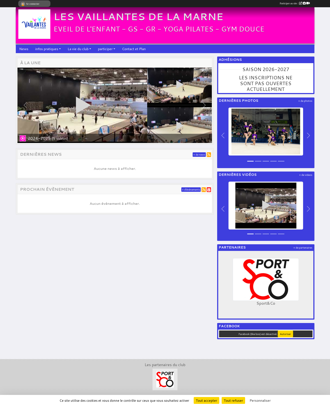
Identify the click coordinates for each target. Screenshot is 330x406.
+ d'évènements (191, 189)
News (23, 49)
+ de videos (305, 174)
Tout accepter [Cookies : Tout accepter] (206, 400)
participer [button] (105, 49)
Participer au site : (295, 3)
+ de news (199, 154)
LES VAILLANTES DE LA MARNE (138, 16)
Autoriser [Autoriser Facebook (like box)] (285, 334)
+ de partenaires (302, 247)
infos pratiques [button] (46, 49)
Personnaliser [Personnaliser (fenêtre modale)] (260, 400)
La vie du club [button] (78, 49)
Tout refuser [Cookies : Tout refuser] (233, 400)
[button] (25, 105)
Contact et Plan (134, 49)
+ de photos (305, 100)
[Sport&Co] (165, 379)
